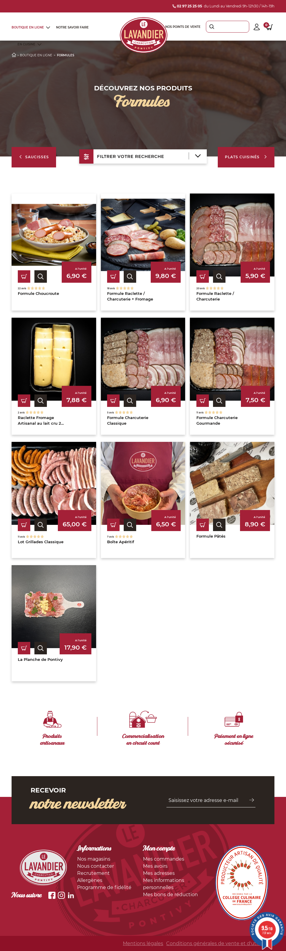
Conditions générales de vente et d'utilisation (220, 943)
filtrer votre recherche (140, 156)
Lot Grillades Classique (40, 541)
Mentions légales (143, 943)
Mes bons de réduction (170, 894)
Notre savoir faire (72, 27)
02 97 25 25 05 (187, 6)
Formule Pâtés (210, 536)
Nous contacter (95, 866)
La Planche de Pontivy (40, 659)
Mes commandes (163, 859)
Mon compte (159, 849)
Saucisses (34, 157)
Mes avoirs (155, 866)
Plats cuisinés (246, 157)
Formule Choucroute (38, 293)
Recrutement (93, 873)
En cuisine (26, 44)
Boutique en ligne (28, 27)
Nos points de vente (183, 27)
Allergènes (89, 880)
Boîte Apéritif (120, 541)
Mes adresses (159, 873)
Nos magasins (93, 859)
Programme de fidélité (104, 887)
